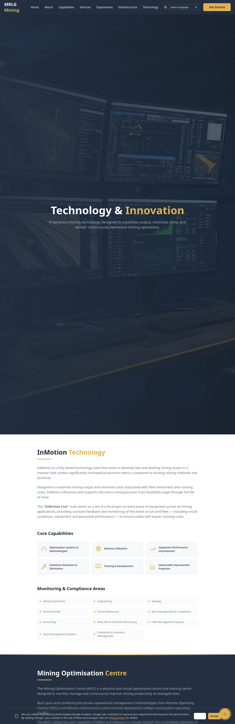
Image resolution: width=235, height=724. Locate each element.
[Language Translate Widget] (183, 7)
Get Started (217, 7)
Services (85, 7)
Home (35, 7)
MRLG (11, 7)
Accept (214, 716)
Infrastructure (127, 7)
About (49, 7)
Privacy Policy (117, 718)
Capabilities (66, 7)
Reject (200, 716)
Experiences (104, 7)
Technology (150, 7)
